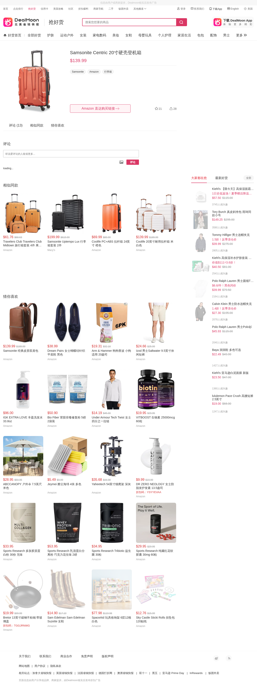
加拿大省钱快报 (41, 673)
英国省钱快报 (64, 673)
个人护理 (164, 35)
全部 (248, 177)
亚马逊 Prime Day (173, 673)
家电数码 (99, 35)
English (233, 9)
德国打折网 (105, 673)
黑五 (155, 673)
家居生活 (184, 35)
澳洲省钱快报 (125, 673)
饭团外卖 (123, 8)
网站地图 (24, 666)
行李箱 (108, 71)
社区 (70, 8)
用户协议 (39, 666)
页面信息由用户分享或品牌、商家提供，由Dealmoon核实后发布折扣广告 (60, 680)
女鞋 (128, 35)
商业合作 (66, 656)
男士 (226, 35)
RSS (229, 658)
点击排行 (18, 8)
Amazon (94, 71)
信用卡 (44, 8)
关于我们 (25, 656)
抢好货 (32, 8)
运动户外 (67, 35)
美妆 (115, 35)
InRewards (196, 673)
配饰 (213, 35)
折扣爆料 (83, 8)
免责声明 (87, 656)
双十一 (143, 673)
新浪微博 (216, 658)
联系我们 (197, 9)
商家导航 (98, 8)
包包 (200, 35)
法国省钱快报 (86, 673)
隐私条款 (55, 666)
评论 (132, 162)
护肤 (50, 35)
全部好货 (34, 35)
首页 (5, 8)
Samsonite (78, 71)
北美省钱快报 (21, 21)
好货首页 (12, 35)
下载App (215, 9)
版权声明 (107, 656)
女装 (83, 35)
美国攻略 (58, 8)
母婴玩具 (145, 35)
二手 (110, 8)
